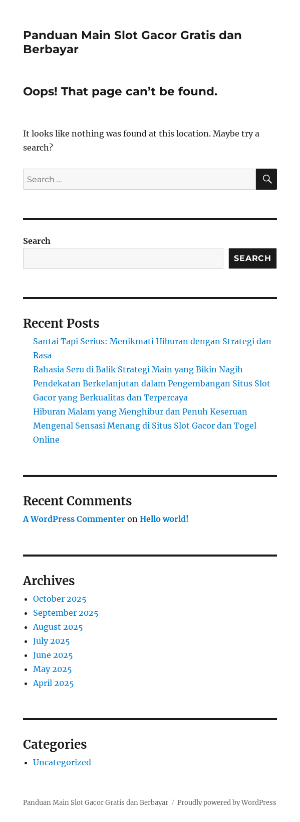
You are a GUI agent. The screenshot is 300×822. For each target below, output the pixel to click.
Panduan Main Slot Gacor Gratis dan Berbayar (95, 802)
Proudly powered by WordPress (226, 802)
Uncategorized (62, 762)
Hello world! (164, 519)
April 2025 (53, 683)
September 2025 (66, 613)
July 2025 (51, 641)
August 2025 (58, 627)
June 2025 (53, 655)
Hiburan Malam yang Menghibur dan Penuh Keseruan (140, 411)
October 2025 (60, 599)
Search (37, 241)
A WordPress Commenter (74, 519)
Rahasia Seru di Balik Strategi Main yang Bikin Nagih (138, 369)
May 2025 (52, 669)
